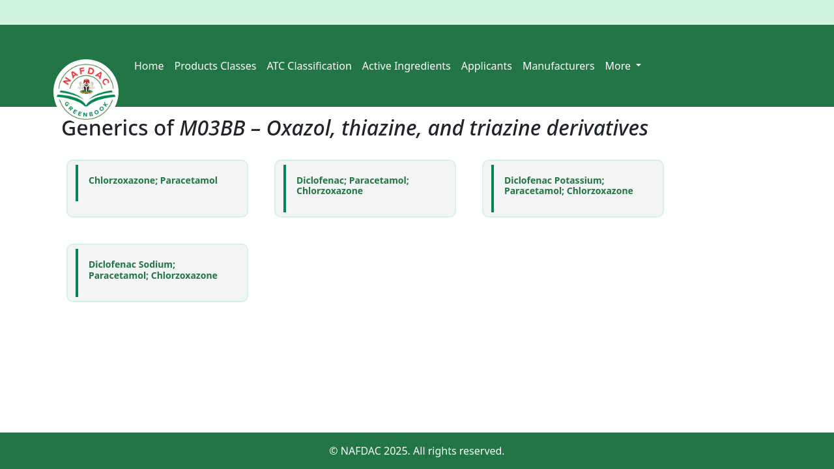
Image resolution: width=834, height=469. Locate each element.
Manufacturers (559, 66)
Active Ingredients (406, 66)
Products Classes (216, 66)
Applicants (486, 66)
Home (149, 66)
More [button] (619, 66)
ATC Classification (308, 66)
